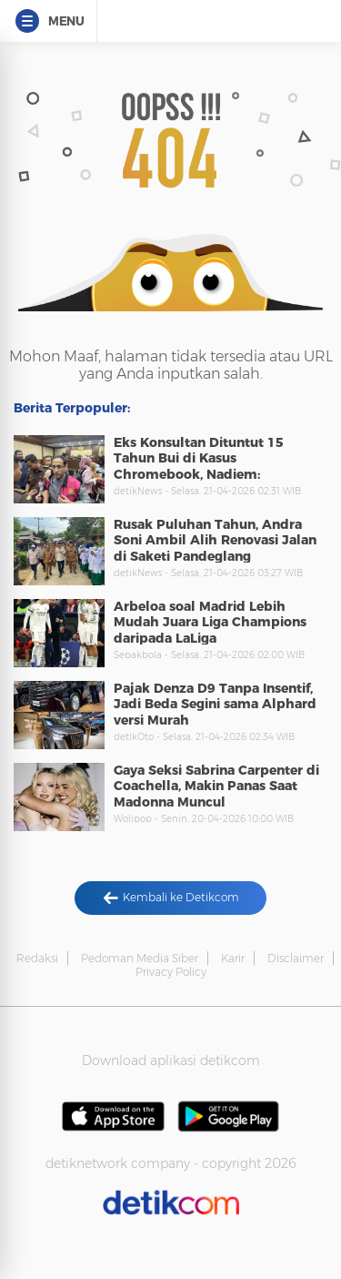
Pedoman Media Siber (139, 958)
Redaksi (37, 958)
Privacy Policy (170, 972)
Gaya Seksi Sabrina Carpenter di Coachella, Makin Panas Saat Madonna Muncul (216, 786)
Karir (233, 958)
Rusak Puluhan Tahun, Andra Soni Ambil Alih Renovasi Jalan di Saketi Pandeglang (215, 540)
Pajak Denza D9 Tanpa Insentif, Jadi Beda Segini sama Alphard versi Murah (215, 704)
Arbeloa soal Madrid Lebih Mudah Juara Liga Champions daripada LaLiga (210, 622)
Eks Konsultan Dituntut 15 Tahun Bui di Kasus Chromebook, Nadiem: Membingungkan (199, 466)
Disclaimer (295, 958)
